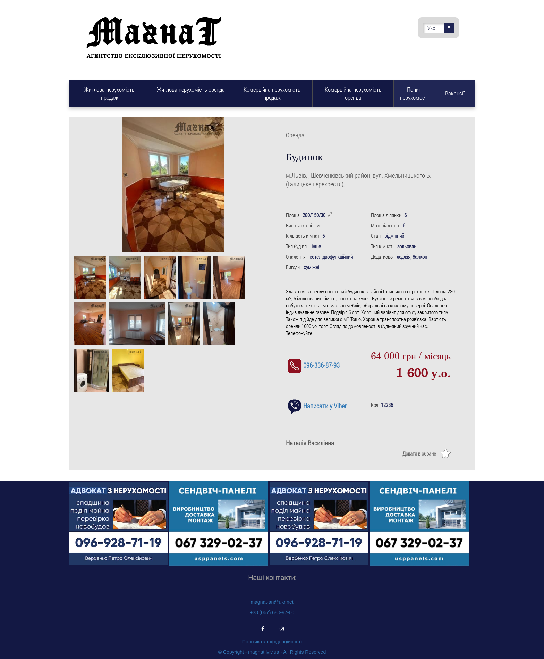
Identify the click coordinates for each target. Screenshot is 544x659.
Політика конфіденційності (272, 641)
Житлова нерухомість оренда (191, 89)
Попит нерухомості (414, 93)
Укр (440, 28)
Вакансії (454, 93)
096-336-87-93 (313, 365)
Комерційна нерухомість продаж (272, 93)
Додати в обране (419, 453)
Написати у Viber (316, 405)
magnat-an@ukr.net (271, 602)
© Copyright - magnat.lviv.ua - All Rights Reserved (272, 652)
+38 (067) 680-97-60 (272, 612)
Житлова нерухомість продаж (109, 93)
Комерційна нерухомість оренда (353, 93)
